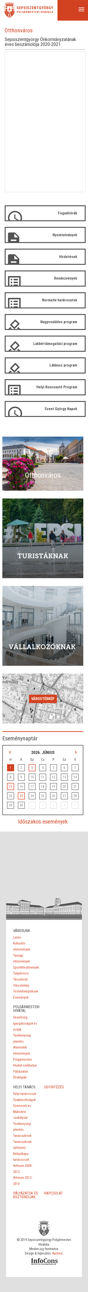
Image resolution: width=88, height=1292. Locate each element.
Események (20, 997)
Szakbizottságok (24, 1100)
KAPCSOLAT (53, 1193)
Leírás (17, 937)
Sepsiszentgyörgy (35, 8)
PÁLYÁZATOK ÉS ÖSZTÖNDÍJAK (25, 1195)
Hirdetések (68, 257)
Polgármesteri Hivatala (35, 12)
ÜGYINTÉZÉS (54, 1087)
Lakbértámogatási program (55, 343)
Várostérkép (42, 699)
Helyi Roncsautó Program (56, 387)
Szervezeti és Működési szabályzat (22, 1112)
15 (10, 786)
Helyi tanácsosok (24, 1094)
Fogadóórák (67, 213)
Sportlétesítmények (26, 967)
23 (21, 796)
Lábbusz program (63, 365)
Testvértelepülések (25, 991)
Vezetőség (20, 1017)
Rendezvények (65, 278)
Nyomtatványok (65, 235)
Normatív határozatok (59, 300)
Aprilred (57, 1253)
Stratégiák (20, 1077)
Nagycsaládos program (58, 322)
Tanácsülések (22, 1136)
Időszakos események (43, 821)
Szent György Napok (61, 409)
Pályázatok (20, 1071)
